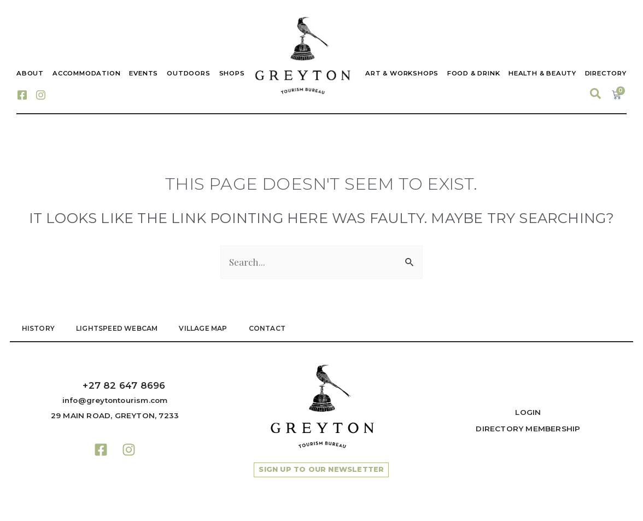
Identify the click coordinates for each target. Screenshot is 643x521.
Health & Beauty (542, 73)
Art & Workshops (401, 73)
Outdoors (188, 73)
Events (143, 73)
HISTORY (38, 328)
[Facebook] (22, 94)
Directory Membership (528, 428)
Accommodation (86, 73)
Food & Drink (473, 73)
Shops (232, 73)
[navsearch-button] (595, 94)
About (30, 73)
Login (528, 412)
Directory (606, 73)
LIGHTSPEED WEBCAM (117, 328)
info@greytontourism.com (115, 400)
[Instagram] (40, 94)
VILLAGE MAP (204, 328)
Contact (268, 328)
